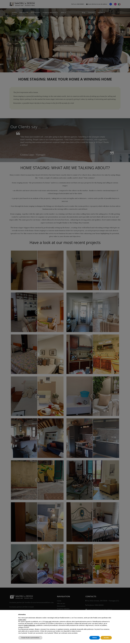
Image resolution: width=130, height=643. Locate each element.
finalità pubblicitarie (29, 625)
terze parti (48, 621)
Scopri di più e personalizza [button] (30, 637)
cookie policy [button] (22, 619)
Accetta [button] (106, 637)
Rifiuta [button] (94, 637)
